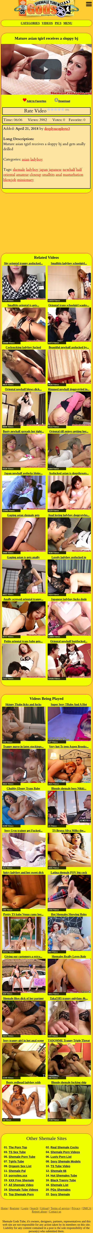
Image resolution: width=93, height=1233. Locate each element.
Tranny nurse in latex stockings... (23, 746)
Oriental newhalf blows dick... (23, 389)
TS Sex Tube (17, 1152)
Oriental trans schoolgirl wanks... (68, 305)
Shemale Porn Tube (22, 1156)
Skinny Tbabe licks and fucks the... (23, 705)
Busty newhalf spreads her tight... (23, 431)
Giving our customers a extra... (23, 956)
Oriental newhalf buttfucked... (68, 641)
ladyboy (36, 159)
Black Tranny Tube (63, 1180)
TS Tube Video (60, 1166)
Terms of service (60, 1208)
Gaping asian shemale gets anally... (23, 515)
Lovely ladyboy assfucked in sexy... (69, 557)
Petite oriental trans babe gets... (23, 641)
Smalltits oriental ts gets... (23, 305)
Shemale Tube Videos (23, 1189)
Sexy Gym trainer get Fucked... (23, 830)
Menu (67, 23)
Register (15, 1208)
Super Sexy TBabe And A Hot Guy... (69, 705)
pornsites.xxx (18, 1175)
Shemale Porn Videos (65, 1152)
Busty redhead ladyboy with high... (23, 1083)
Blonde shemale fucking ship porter (68, 1083)
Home (4, 1208)
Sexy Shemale (60, 1194)
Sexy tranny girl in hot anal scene (23, 1040)
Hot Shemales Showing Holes (69, 914)
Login (24, 1208)
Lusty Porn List (61, 1156)
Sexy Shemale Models (65, 1161)
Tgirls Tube (16, 1161)
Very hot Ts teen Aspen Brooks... (69, 746)
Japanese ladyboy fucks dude (69, 599)
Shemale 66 (58, 1170)
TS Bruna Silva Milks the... (68, 830)
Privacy (76, 1208)
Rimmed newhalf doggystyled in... (69, 389)
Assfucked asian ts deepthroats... (69, 473)
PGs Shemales (60, 1189)
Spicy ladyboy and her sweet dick (23, 872)
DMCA (87, 1208)
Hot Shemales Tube (64, 1175)
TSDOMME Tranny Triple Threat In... (69, 1041)
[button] (46, 69)
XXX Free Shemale (21, 1180)
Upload (44, 1208)
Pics (58, 23)
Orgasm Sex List (20, 1166)
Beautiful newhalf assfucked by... (69, 347)
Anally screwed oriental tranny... (23, 599)
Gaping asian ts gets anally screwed (23, 557)
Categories (30, 23)
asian (25, 159)
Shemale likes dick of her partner (23, 998)
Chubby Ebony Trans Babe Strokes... (23, 789)
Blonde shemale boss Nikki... (68, 788)
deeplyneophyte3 (57, 129)
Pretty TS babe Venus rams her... (23, 914)
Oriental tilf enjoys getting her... (68, 431)
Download (62, 101)
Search (34, 1208)
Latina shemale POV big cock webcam (69, 873)
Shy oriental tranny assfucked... (23, 263)
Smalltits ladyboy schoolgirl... (69, 263)
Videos (47, 23)
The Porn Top (18, 1147)
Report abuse (39, 1211)
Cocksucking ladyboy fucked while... (23, 348)
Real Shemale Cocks (65, 1147)
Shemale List (59, 1185)
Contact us (55, 1211)
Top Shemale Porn (21, 1194)
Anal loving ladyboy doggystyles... (69, 515)
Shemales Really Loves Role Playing (69, 957)
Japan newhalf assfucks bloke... (23, 473)
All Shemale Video (21, 1185)
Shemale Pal (17, 1170)
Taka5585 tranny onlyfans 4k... (69, 998)
